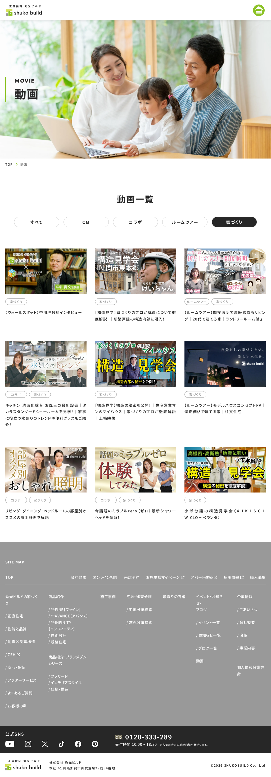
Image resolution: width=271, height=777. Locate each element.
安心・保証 (16, 667)
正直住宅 (15, 615)
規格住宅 (58, 641)
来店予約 (132, 577)
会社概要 (247, 622)
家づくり (234, 222)
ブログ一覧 (207, 648)
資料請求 (79, 577)
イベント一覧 (209, 622)
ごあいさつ (249, 609)
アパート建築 (202, 577)
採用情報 (231, 577)
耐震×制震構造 (21, 641)
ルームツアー (185, 222)
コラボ (135, 222)
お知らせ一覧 (209, 635)
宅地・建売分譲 (139, 596)
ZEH (11, 654)
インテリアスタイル (66, 682)
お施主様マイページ (163, 577)
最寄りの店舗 (174, 596)
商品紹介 (56, 596)
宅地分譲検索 (140, 609)
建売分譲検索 (140, 622)
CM (86, 222)
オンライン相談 (105, 577)
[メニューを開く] (259, 10)
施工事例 (108, 596)
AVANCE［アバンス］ (69, 615)
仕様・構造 (60, 689)
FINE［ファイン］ (66, 609)
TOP (9, 164)
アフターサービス (22, 680)
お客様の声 (17, 705)
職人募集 (258, 577)
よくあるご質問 (20, 692)
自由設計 (58, 635)
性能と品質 (17, 628)
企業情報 (245, 596)
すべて (36, 222)
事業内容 (247, 647)
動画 (200, 660)
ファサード (59, 676)
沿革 (243, 635)
